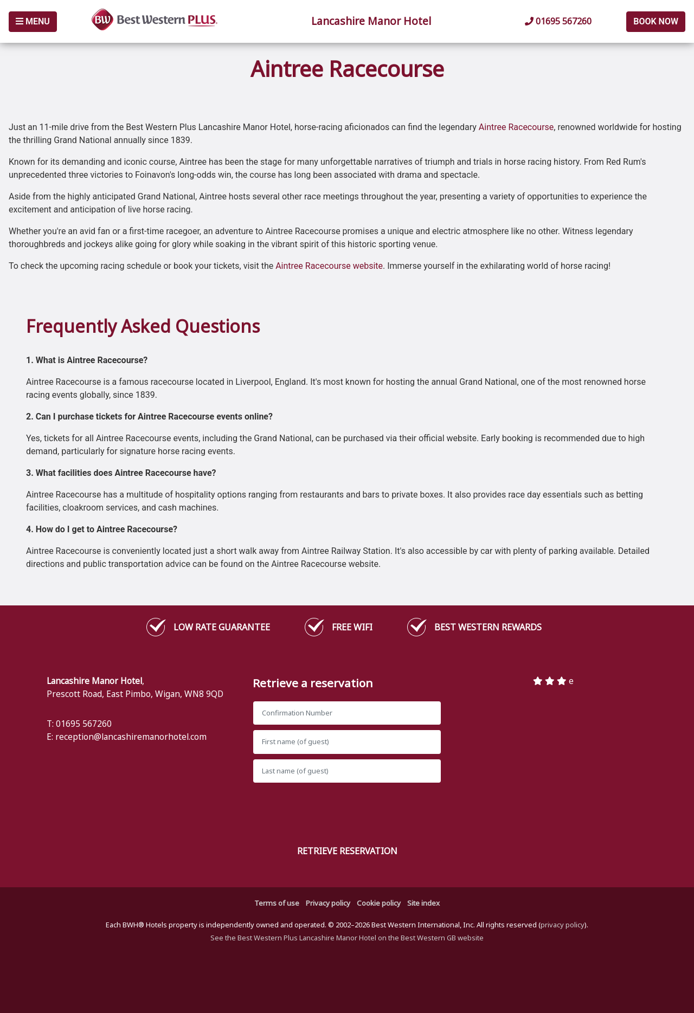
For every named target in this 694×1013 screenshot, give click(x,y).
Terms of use (276, 903)
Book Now (655, 21)
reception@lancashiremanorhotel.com (131, 737)
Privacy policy (328, 903)
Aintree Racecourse (516, 127)
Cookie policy (379, 903)
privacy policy (562, 925)
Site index (423, 903)
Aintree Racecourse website (329, 266)
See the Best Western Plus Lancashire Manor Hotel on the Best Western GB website (347, 938)
